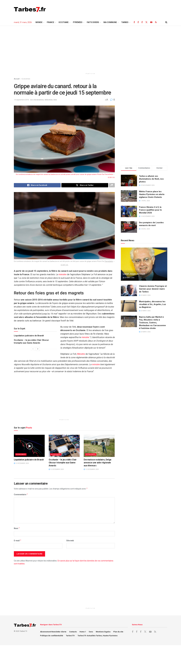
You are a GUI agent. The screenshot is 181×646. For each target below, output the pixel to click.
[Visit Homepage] (30, 9)
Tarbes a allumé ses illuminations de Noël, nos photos (151, 179)
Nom (17, 529)
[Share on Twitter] (84, 185)
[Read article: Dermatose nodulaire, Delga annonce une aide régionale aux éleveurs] (99, 447)
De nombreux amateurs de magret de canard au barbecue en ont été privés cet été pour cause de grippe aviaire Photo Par (60, 174)
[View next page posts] (38, 350)
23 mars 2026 (128, 278)
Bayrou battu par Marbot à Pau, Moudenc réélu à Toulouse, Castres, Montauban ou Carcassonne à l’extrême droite (152, 322)
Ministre (81, 354)
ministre (62, 275)
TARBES (124, 22)
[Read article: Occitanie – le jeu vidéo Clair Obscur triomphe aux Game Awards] (64, 447)
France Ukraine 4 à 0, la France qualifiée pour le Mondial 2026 (150, 210)
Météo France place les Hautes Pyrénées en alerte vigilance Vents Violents (151, 194)
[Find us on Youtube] (151, 22)
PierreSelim (109, 174)
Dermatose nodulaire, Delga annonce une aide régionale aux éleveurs (97, 463)
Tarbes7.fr (70, 636)
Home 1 (83, 632)
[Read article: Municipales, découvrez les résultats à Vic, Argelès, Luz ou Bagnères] (129, 306)
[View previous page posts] (33, 350)
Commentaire (21, 495)
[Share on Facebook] (37, 185)
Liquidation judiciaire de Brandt (29, 336)
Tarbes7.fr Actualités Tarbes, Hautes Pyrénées (97, 636)
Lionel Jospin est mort (134, 274)
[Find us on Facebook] (134, 22)
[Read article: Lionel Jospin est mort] (144, 264)
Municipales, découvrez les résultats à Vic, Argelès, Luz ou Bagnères (152, 304)
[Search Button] (166, 22)
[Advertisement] (118, 9)
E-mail (17, 541)
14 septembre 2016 (21, 100)
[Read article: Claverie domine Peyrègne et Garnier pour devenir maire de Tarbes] (129, 290)
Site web (70, 541)
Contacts (73, 632)
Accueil (17, 79)
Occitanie (63, 22)
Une (55, 100)
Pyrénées (77, 22)
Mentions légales (103, 632)
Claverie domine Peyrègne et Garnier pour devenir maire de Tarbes (153, 289)
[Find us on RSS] (156, 22)
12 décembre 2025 (21, 464)
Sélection (49, 100)
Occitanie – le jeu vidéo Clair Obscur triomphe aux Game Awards (62, 463)
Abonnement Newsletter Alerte (53, 632)
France (50, 22)
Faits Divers (93, 22)
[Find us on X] (146, 22)
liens (91, 632)
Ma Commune (110, 22)
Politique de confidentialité (51, 636)
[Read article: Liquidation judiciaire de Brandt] (29, 447)
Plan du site (118, 632)
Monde (39, 22)
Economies (26, 79)
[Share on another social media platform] (112, 185)
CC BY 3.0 (111, 177)
